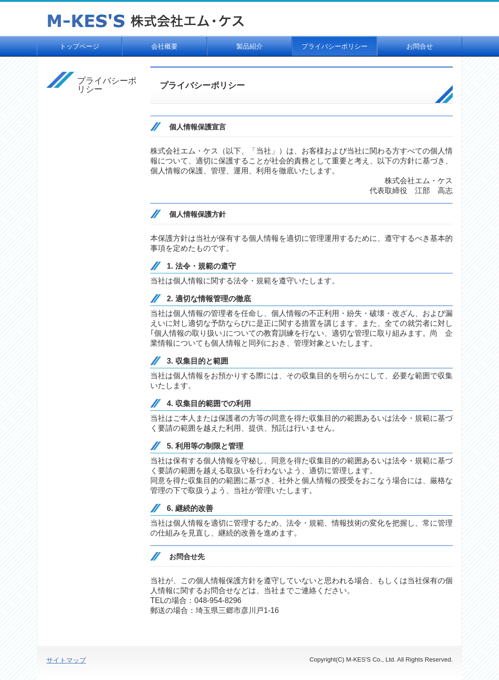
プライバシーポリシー (334, 46)
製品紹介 (249, 46)
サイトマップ (66, 660)
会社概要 (164, 46)
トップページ (79, 46)
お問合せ (419, 46)
